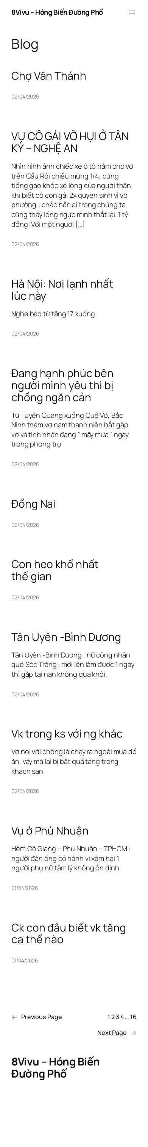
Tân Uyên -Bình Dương (66, 637)
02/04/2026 (25, 96)
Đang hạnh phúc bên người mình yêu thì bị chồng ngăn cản (62, 385)
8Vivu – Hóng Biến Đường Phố (57, 12)
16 (133, 1017)
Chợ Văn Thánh (48, 76)
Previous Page (36, 1017)
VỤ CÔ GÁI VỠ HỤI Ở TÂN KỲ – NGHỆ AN (70, 142)
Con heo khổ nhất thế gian (54, 570)
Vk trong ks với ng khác (67, 734)
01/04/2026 (24, 887)
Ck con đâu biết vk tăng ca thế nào (68, 934)
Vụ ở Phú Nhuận (50, 831)
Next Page (117, 1032)
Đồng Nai (33, 504)
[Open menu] (132, 12)
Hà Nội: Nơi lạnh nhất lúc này (62, 290)
